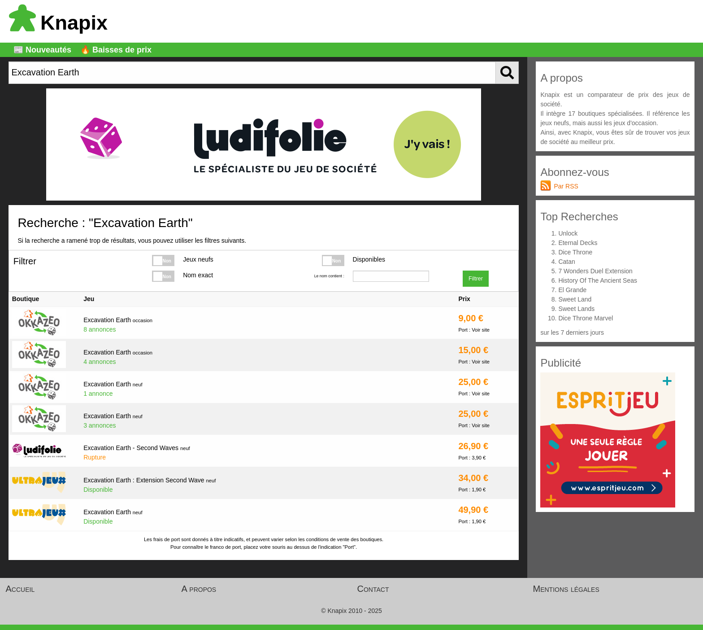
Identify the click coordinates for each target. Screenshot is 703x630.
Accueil (20, 589)
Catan (566, 261)
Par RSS (566, 186)
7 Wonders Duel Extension (595, 271)
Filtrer (476, 279)
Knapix (58, 22)
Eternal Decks (577, 242)
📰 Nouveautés (42, 49)
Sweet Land (574, 299)
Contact (373, 589)
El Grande (572, 289)
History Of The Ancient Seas (597, 280)
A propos (199, 589)
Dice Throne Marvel (585, 318)
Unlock (567, 233)
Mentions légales (566, 589)
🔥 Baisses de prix (116, 49)
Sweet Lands (576, 308)
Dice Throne (575, 252)
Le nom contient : (329, 276)
